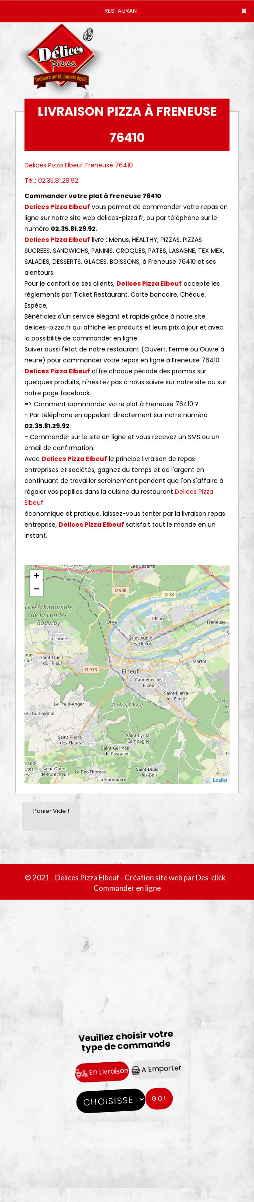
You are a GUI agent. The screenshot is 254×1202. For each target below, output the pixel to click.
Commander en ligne (127, 888)
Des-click (211, 877)
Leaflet (220, 780)
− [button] (36, 589)
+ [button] (36, 576)
